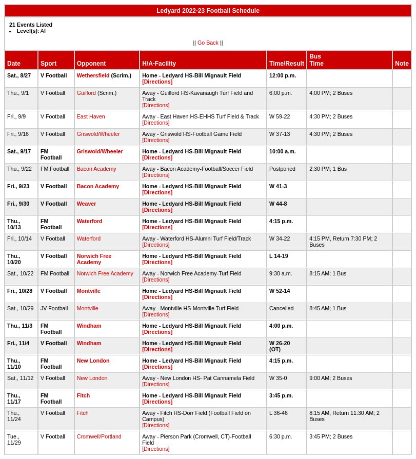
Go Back (208, 42)
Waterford (90, 221)
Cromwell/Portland (99, 436)
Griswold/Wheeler (98, 134)
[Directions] (157, 81)
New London (93, 360)
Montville (89, 291)
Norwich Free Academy (94, 259)
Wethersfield (93, 75)
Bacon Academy (96, 169)
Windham (89, 326)
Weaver (86, 204)
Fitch (83, 395)
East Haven (91, 116)
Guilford (86, 93)
